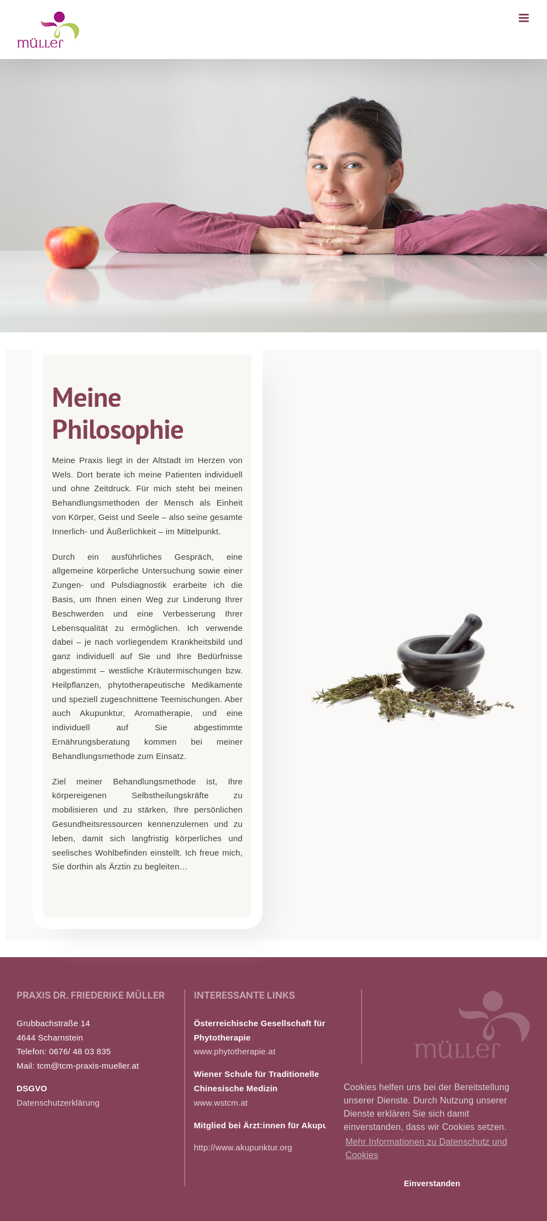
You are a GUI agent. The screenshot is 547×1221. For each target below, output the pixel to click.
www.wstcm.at (221, 1102)
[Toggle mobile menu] (524, 18)
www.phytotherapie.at (235, 1051)
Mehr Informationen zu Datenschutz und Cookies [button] (426, 1148)
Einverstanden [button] (432, 1183)
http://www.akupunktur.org (243, 1147)
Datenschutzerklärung (58, 1102)
